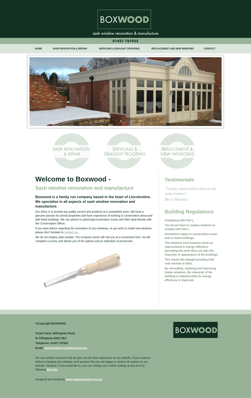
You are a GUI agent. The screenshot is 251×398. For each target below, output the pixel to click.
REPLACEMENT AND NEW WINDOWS (172, 48)
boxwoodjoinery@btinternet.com (65, 348)
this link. (52, 369)
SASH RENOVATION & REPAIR (70, 48)
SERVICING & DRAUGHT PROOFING (119, 48)
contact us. (71, 232)
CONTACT (209, 48)
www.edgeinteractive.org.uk (84, 379)
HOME (38, 48)
